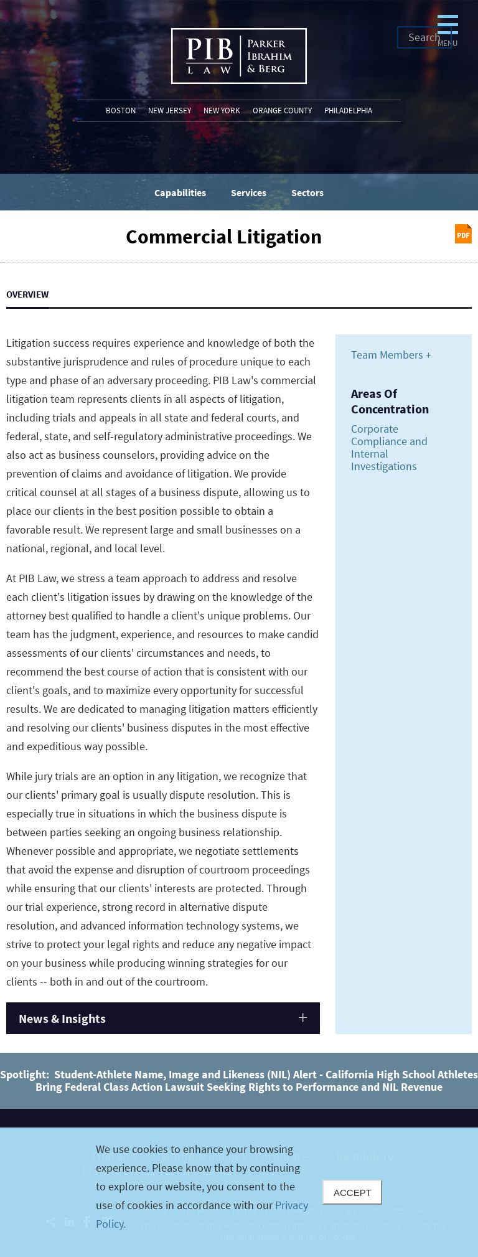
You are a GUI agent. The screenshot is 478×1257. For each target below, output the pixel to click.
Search (424, 37)
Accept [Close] (353, 1192)
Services (248, 192)
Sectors (307, 192)
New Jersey (169, 110)
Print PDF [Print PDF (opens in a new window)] (463, 233)
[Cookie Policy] (239, 1192)
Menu (372, 60)
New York (222, 110)
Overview (27, 294)
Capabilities (180, 192)
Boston (121, 110)
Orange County (282, 110)
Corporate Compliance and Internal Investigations (389, 447)
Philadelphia (348, 110)
